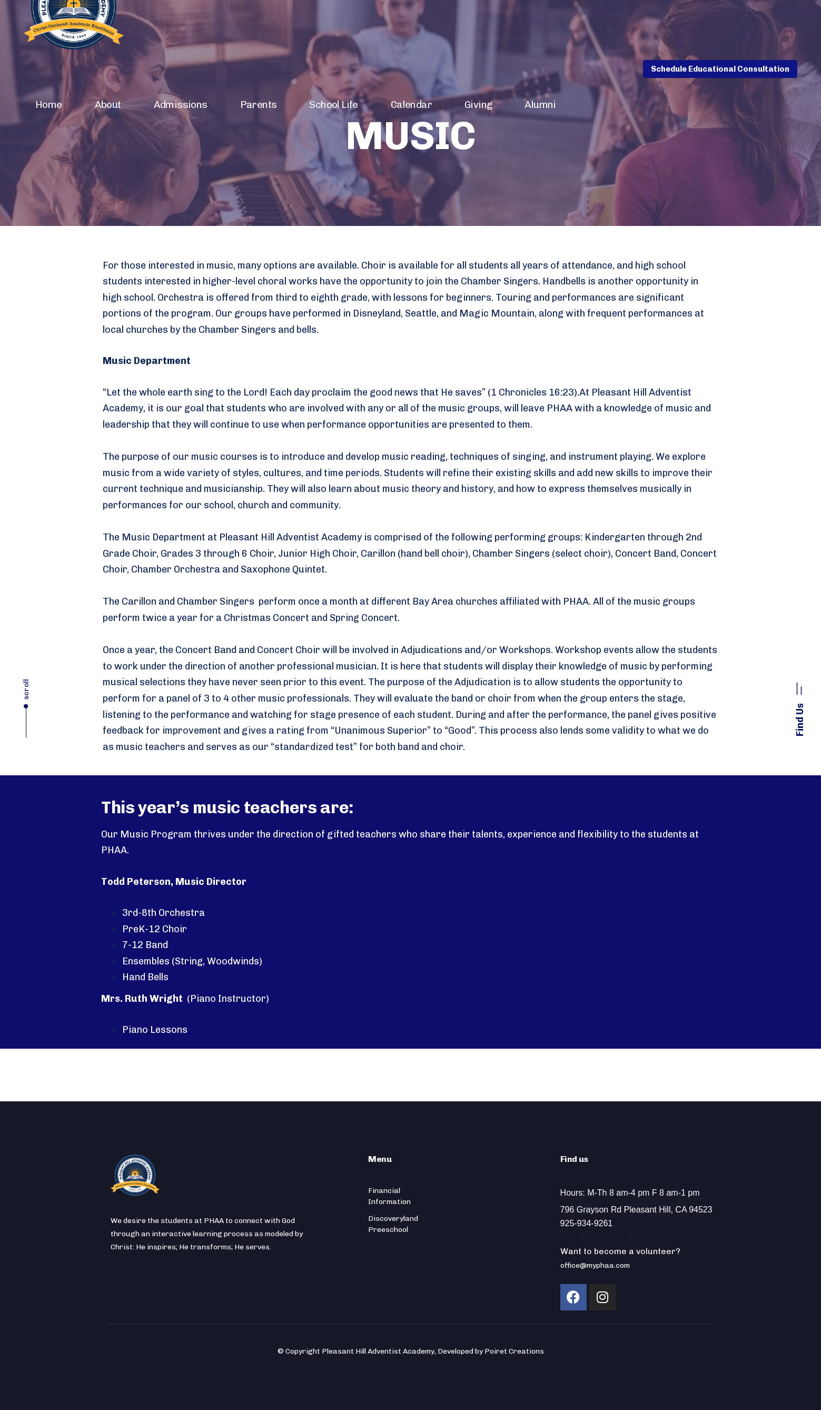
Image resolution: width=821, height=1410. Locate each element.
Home (48, 104)
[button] (799, 705)
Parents (258, 104)
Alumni (540, 104)
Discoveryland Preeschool (393, 1224)
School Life (333, 104)
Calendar (411, 104)
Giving (478, 104)
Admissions (180, 104)
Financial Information (389, 1196)
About (108, 104)
